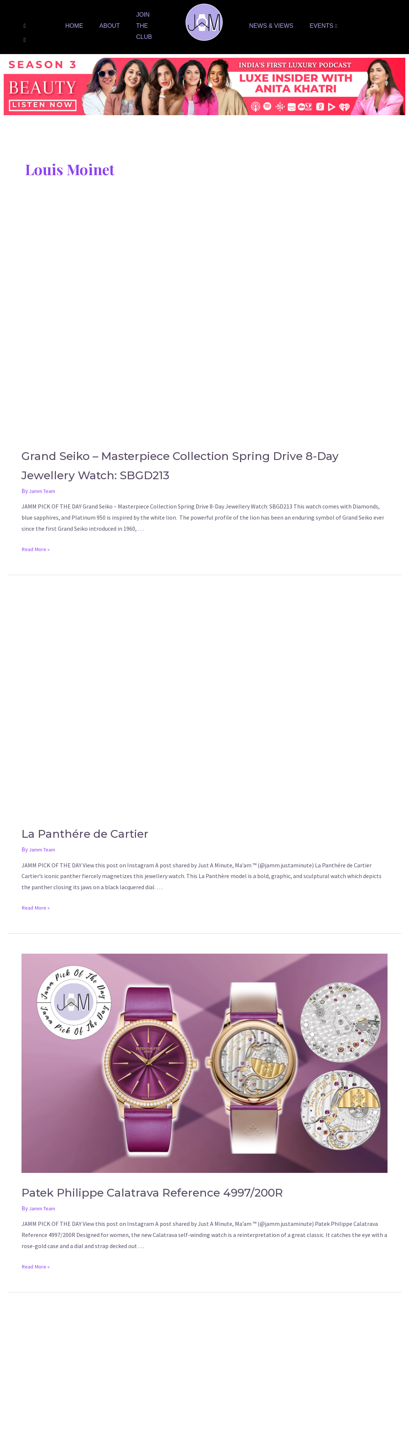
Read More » (36, 549)
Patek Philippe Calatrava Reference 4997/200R (197, 1191)
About (109, 26)
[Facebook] (24, 25)
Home (74, 26)
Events (323, 26)
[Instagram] (24, 39)
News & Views (271, 26)
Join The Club (144, 25)
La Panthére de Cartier (107, 832)
